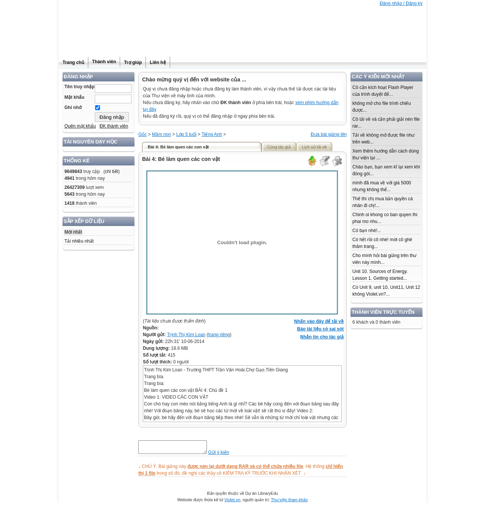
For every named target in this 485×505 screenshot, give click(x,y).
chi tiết (111, 171)
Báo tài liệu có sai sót (320, 329)
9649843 (73, 171)
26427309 (74, 187)
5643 (69, 194)
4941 (69, 178)
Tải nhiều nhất (79, 241)
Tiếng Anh (212, 134)
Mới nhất (73, 232)
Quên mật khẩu (80, 126)
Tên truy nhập (79, 86)
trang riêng (219, 334)
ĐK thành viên (114, 126)
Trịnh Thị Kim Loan (186, 334)
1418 (69, 203)
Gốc (142, 134)
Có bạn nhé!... (366, 230)
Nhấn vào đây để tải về (319, 321)
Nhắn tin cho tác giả (322, 337)
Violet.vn (232, 502)
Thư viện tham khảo (289, 502)
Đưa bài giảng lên (329, 134)
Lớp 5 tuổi (186, 134)
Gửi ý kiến (226, 454)
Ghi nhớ (72, 107)
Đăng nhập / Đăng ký (401, 3)
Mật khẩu (74, 97)
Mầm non (161, 134)
